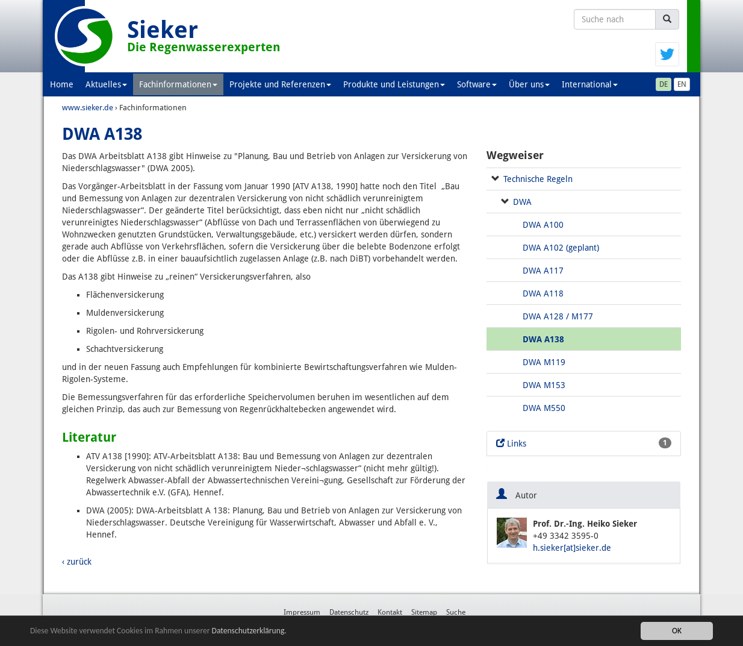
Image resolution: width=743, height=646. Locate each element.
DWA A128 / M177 (558, 316)
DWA (522, 202)
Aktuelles (106, 84)
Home (61, 84)
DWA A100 (543, 225)
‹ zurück (77, 561)
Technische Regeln (538, 179)
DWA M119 (544, 362)
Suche (455, 612)
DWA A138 (543, 339)
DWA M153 (544, 385)
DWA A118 (543, 293)
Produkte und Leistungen (394, 84)
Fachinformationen (178, 84)
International (590, 84)
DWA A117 (543, 270)
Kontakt (390, 612)
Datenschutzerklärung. (249, 631)
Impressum (302, 612)
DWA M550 (544, 408)
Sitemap (424, 612)
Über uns (529, 84)
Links (583, 442)
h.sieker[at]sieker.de (572, 548)
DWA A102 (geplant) (561, 247)
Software (477, 84)
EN (681, 84)
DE (663, 84)
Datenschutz (348, 612)
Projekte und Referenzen (280, 84)
